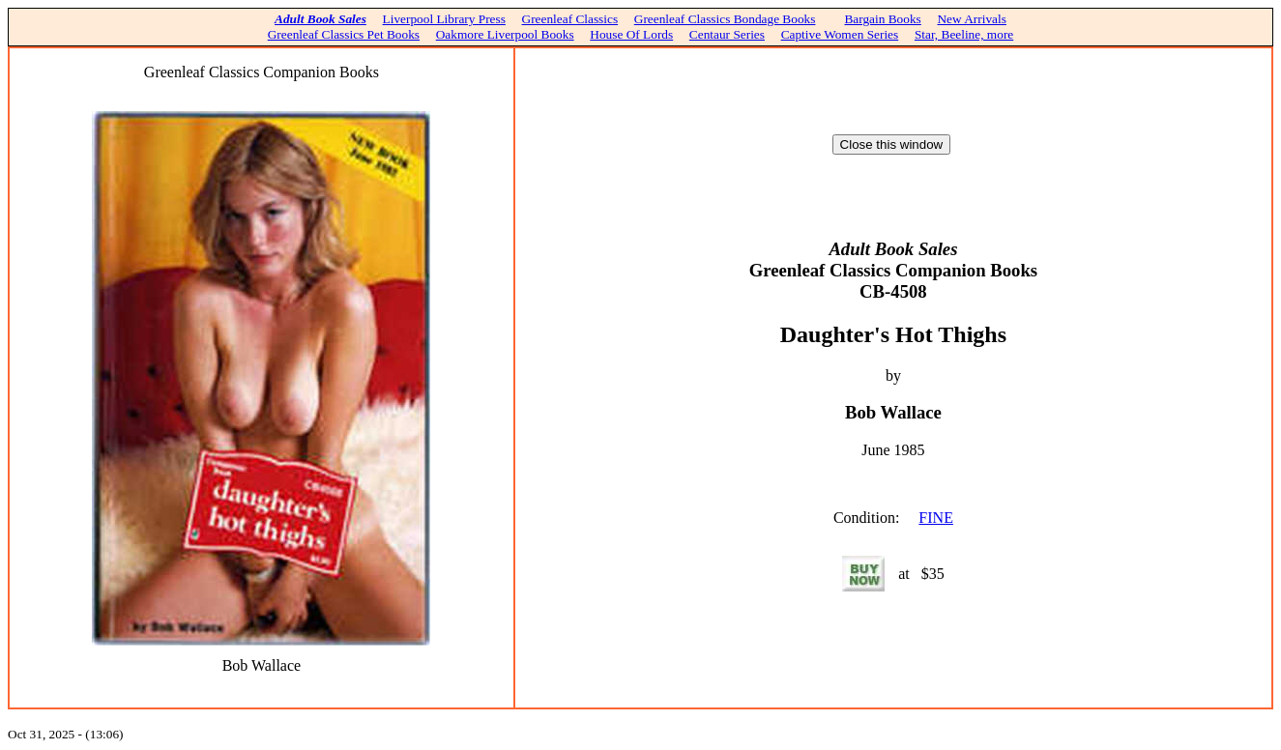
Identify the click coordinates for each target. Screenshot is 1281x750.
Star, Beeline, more (964, 34)
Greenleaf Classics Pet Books (344, 34)
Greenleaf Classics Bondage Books (725, 19)
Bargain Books (882, 19)
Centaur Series (727, 34)
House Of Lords (631, 34)
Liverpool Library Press (444, 19)
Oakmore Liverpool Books (505, 34)
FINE (935, 517)
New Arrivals (971, 19)
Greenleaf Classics (570, 19)
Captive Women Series (840, 34)
